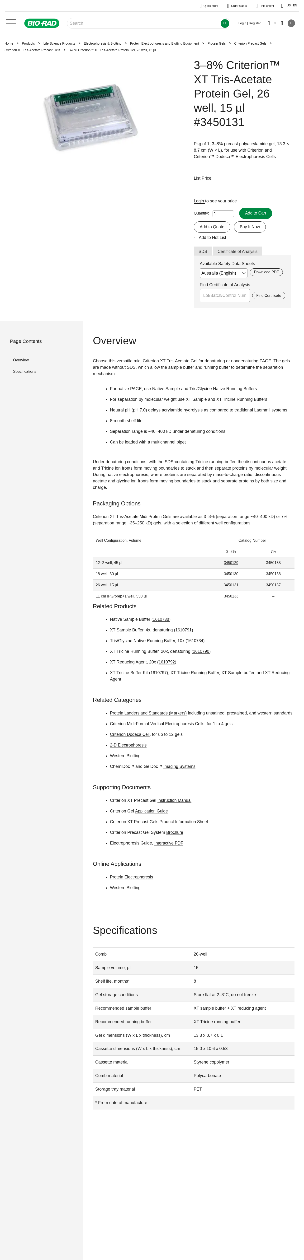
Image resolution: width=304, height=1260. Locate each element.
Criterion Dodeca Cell (130, 735)
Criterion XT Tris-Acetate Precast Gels (32, 50)
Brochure (175, 833)
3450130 (231, 574)
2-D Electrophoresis (128, 745)
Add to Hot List (213, 237)
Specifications (24, 372)
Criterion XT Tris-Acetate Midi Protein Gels (133, 516)
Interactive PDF (169, 843)
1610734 (195, 641)
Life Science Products (59, 43)
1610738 (161, 619)
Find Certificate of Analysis (225, 285)
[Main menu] (11, 23)
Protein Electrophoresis (132, 877)
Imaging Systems (179, 767)
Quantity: (201, 213)
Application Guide (151, 811)
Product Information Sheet (184, 822)
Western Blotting (125, 756)
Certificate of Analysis (238, 251)
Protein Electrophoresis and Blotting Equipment (164, 43)
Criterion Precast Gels (250, 43)
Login (199, 201)
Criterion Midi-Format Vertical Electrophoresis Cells (158, 724)
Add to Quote (212, 226)
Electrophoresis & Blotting (103, 43)
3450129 (231, 563)
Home (9, 43)
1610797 (158, 673)
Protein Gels (217, 43)
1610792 (167, 662)
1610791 (184, 630)
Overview (21, 360)
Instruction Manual (174, 800)
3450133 (231, 597)
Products (28, 43)
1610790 (201, 651)
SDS (203, 251)
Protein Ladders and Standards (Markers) (149, 713)
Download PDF (266, 273)
